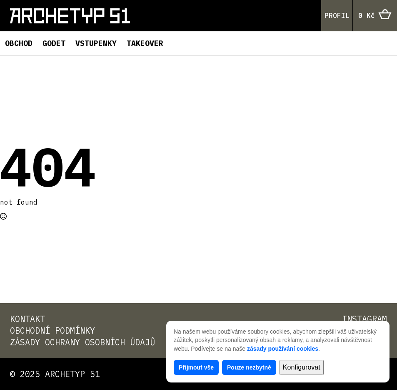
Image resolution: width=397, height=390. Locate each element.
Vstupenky (96, 43)
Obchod (18, 43)
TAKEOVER (145, 43)
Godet (53, 43)
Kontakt (27, 318)
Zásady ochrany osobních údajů (82, 342)
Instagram (364, 318)
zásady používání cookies (282, 348)
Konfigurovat (301, 367)
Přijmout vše (196, 367)
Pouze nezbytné (249, 367)
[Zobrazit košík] (375, 16)
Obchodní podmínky (52, 330)
